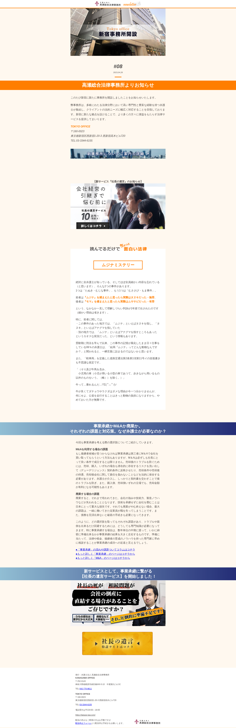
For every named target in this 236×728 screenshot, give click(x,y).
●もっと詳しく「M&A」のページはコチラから (103, 558)
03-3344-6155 (85, 705)
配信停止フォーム (83, 723)
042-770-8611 (85, 689)
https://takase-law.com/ (85, 715)
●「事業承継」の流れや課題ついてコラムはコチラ (105, 549)
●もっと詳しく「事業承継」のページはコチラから (105, 553)
